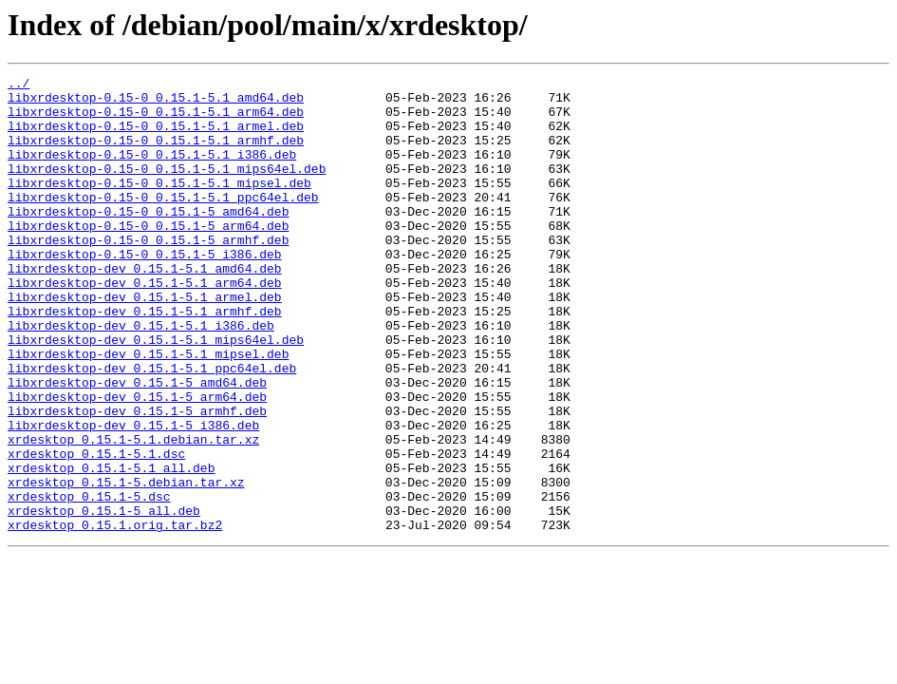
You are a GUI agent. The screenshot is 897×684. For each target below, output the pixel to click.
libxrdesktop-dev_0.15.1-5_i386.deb (133, 495)
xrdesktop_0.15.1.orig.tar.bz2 (115, 615)
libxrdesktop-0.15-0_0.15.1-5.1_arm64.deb (156, 119)
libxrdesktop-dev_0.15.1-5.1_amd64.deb (145, 307)
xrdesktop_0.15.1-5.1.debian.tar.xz (133, 513)
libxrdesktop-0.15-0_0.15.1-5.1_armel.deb (156, 136)
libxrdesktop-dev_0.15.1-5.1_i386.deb (141, 376)
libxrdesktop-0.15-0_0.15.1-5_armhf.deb (148, 273)
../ (18, 85)
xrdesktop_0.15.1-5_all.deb (104, 598)
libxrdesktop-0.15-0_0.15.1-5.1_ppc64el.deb (163, 222)
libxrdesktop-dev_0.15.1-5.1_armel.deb (145, 342)
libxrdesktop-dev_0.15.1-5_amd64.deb (137, 444)
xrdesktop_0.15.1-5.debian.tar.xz (126, 564)
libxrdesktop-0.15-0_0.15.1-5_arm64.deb (148, 256)
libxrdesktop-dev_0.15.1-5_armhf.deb (137, 478)
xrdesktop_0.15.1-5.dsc (89, 581)
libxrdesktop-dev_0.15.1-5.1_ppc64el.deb (152, 427)
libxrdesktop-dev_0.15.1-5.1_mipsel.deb (148, 410)
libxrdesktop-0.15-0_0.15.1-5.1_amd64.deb (156, 102)
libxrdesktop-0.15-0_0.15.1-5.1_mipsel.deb (159, 205)
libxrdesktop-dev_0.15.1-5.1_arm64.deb (145, 324)
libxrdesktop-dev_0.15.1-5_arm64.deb (137, 461)
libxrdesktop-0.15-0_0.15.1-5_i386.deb (145, 290)
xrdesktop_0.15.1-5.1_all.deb (111, 547)
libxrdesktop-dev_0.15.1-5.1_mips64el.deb (156, 393)
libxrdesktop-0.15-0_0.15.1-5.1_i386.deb (152, 171)
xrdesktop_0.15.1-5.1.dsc (96, 530)
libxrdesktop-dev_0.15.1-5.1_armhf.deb (145, 359)
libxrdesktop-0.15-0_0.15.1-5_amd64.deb (148, 239)
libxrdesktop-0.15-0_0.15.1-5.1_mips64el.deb (167, 188)
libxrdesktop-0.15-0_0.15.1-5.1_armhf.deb (156, 153)
